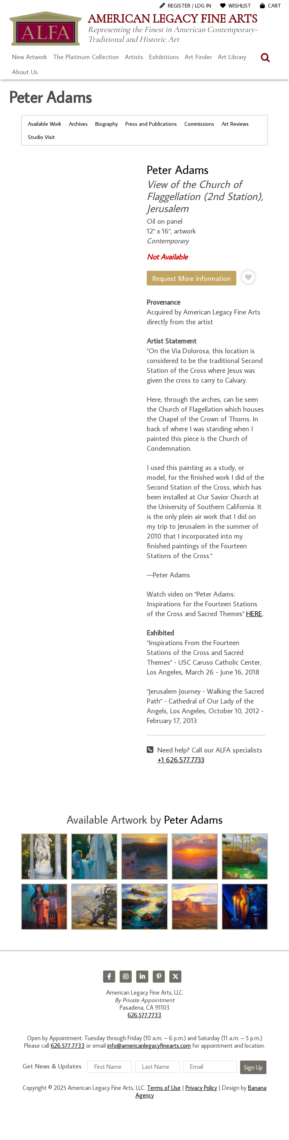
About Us (25, 72)
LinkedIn (142, 977)
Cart (274, 5)
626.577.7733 (144, 1015)
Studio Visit (41, 136)
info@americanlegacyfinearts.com (149, 1045)
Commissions (199, 123)
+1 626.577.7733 (180, 759)
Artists (134, 57)
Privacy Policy (201, 1087)
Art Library (232, 57)
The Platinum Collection (86, 57)
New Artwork (29, 57)
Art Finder (198, 57)
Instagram (126, 977)
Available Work (44, 123)
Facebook (109, 977)
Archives (78, 123)
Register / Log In (189, 5)
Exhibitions (164, 57)
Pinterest (159, 977)
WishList (239, 5)
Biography (106, 123)
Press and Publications (151, 123)
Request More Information (191, 278)
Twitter (175, 977)
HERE (254, 613)
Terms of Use (164, 1087)
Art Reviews (235, 123)
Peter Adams (177, 169)
